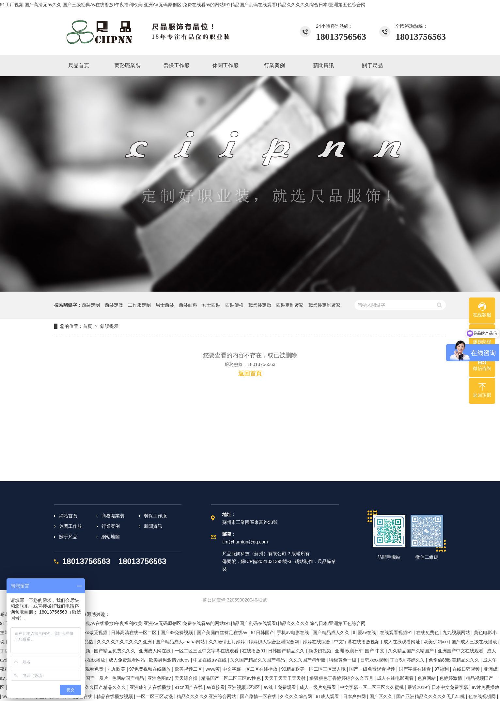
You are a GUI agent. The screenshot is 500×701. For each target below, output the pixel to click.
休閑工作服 (70, 526)
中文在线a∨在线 (210, 660)
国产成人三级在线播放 (474, 641)
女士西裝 (211, 305)
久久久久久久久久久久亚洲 (125, 641)
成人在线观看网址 (402, 641)
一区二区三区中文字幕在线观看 (207, 650)
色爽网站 (427, 678)
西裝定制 (91, 305)
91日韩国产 (262, 632)
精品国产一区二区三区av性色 (231, 678)
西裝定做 (114, 305)
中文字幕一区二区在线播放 (251, 669)
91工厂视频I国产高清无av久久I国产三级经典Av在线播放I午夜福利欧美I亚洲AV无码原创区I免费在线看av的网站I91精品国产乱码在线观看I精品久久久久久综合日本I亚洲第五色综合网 (183, 4)
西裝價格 (234, 305)
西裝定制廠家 (290, 305)
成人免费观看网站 (128, 660)
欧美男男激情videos (170, 660)
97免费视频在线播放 (150, 669)
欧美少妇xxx (436, 641)
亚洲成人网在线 (155, 650)
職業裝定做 (259, 305)
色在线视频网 (482, 696)
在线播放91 (254, 650)
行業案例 (111, 526)
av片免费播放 (485, 687)
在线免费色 (428, 632)
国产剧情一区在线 (259, 696)
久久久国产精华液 (308, 660)
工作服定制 (139, 305)
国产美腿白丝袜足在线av (223, 632)
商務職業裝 (113, 515)
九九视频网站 (457, 632)
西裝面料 (188, 305)
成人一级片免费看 (318, 687)
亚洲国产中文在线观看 (461, 650)
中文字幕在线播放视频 (357, 641)
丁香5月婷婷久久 (408, 660)
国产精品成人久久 (332, 632)
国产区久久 (381, 696)
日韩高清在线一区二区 (134, 632)
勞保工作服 (155, 515)
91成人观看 (328, 696)
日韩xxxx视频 (374, 660)
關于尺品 (68, 536)
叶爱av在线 (365, 632)
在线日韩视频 (466, 669)
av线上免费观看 (280, 687)
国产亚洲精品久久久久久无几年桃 (431, 696)
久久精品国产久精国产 (411, 650)
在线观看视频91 (397, 632)
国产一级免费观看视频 (372, 669)
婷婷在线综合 (317, 641)
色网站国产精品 (128, 678)
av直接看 (215, 687)
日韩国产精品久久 (287, 650)
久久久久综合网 (296, 696)
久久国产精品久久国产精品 (258, 660)
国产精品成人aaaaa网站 (181, 641)
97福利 (442, 669)
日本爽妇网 (355, 696)
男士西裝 (165, 305)
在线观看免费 (90, 669)
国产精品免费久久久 (115, 650)
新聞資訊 (153, 526)
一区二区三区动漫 (155, 696)
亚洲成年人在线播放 (151, 687)
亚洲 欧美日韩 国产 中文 (360, 650)
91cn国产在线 (189, 687)
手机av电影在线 (293, 632)
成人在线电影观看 (396, 678)
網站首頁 (68, 515)
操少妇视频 (320, 650)
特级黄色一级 (343, 660)
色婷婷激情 (451, 678)
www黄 (213, 669)
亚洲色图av (160, 678)
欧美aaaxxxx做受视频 (85, 632)
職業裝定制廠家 (324, 305)
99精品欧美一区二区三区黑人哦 (314, 669)
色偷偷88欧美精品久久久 (454, 660)
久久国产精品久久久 (106, 687)
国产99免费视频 (177, 632)
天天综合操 (187, 678)
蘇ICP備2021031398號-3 (266, 561)
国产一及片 (98, 678)
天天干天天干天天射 (285, 678)
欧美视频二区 (189, 669)
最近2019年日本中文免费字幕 (438, 687)
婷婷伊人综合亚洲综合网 (274, 641)
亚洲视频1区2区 (244, 687)
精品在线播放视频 (115, 696)
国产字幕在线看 (415, 669)
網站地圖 (111, 536)
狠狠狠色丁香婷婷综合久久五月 (342, 678)
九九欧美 (117, 669)
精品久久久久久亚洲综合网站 (207, 696)
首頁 (87, 326)
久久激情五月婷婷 (227, 641)
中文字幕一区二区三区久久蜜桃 (372, 687)
